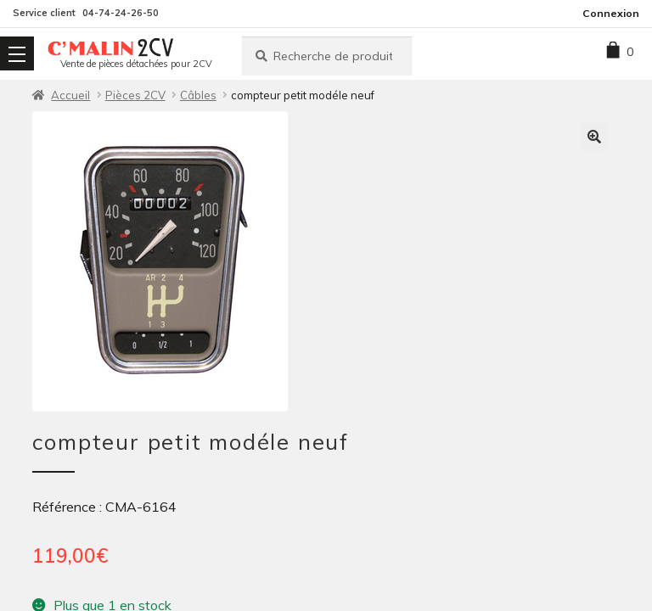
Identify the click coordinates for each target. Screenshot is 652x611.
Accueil (70, 95)
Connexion (610, 13)
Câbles (198, 95)
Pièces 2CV (135, 95)
